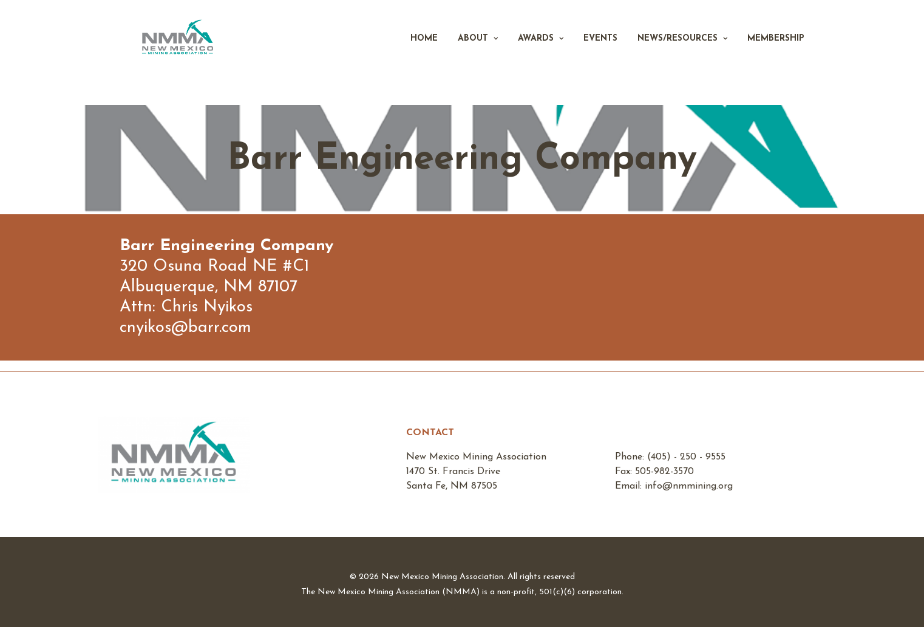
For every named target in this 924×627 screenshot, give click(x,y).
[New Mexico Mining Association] (191, 52)
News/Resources (682, 52)
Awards (540, 52)
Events (600, 52)
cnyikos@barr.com (185, 328)
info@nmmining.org (689, 486)
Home (424, 52)
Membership (775, 52)
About (478, 52)
